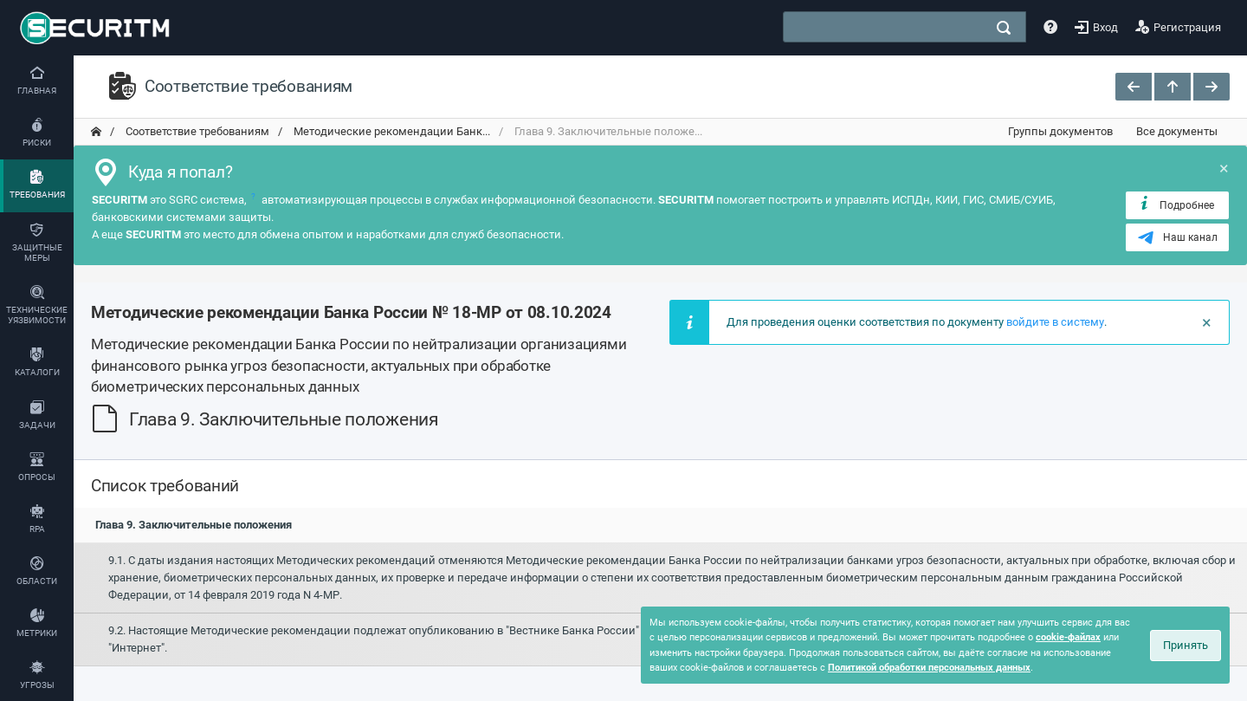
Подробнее (1175, 204)
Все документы (1177, 131)
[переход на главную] (96, 132)
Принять (1185, 645)
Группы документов (1060, 131)
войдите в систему (1055, 321)
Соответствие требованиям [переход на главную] (196, 131)
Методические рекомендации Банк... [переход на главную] (390, 131)
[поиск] (1004, 28)
